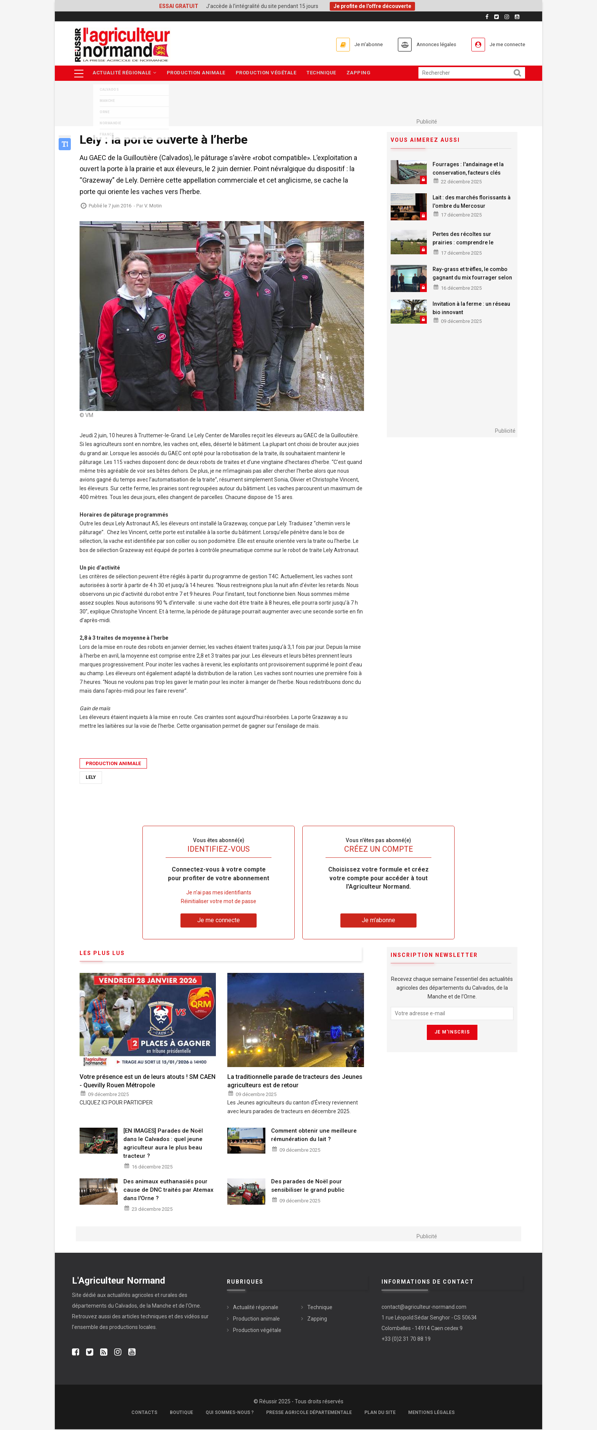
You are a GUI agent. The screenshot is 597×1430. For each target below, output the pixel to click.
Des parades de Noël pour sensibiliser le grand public (308, 1186)
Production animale (197, 73)
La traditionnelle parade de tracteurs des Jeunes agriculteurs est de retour (294, 1081)
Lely (91, 777)
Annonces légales (424, 44)
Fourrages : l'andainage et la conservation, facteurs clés (468, 169)
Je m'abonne (349, 44)
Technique (325, 73)
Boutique (181, 1413)
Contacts (144, 1413)
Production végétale (268, 73)
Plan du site (380, 1413)
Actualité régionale (125, 73)
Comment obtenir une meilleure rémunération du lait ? (314, 1135)
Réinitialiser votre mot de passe (218, 902)
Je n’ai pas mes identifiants (218, 893)
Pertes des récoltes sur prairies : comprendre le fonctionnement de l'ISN (463, 243)
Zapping (363, 73)
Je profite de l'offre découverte (372, 6)
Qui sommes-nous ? (230, 1413)
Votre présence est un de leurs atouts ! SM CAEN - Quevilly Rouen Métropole (147, 1081)
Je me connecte (503, 44)
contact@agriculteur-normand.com (424, 1307)
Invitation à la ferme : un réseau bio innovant (471, 309)
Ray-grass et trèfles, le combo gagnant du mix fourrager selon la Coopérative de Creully (472, 277)
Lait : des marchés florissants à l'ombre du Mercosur (472, 202)
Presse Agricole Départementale (309, 1413)
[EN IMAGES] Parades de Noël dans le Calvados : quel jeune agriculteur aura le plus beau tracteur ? (163, 1144)
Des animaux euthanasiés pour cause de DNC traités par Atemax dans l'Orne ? (168, 1190)
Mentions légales (431, 1413)
